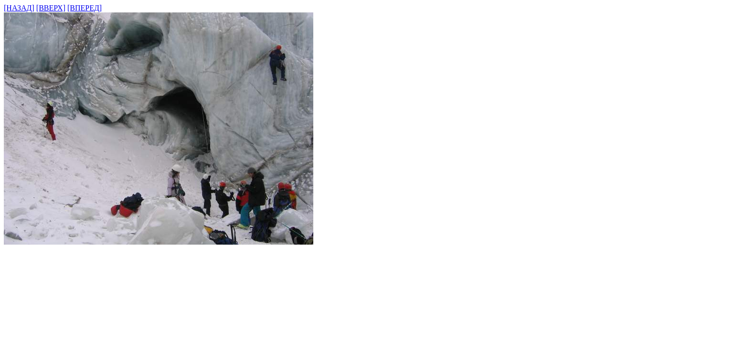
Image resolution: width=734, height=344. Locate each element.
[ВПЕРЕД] (84, 8)
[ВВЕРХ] (50, 8)
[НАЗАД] (19, 8)
